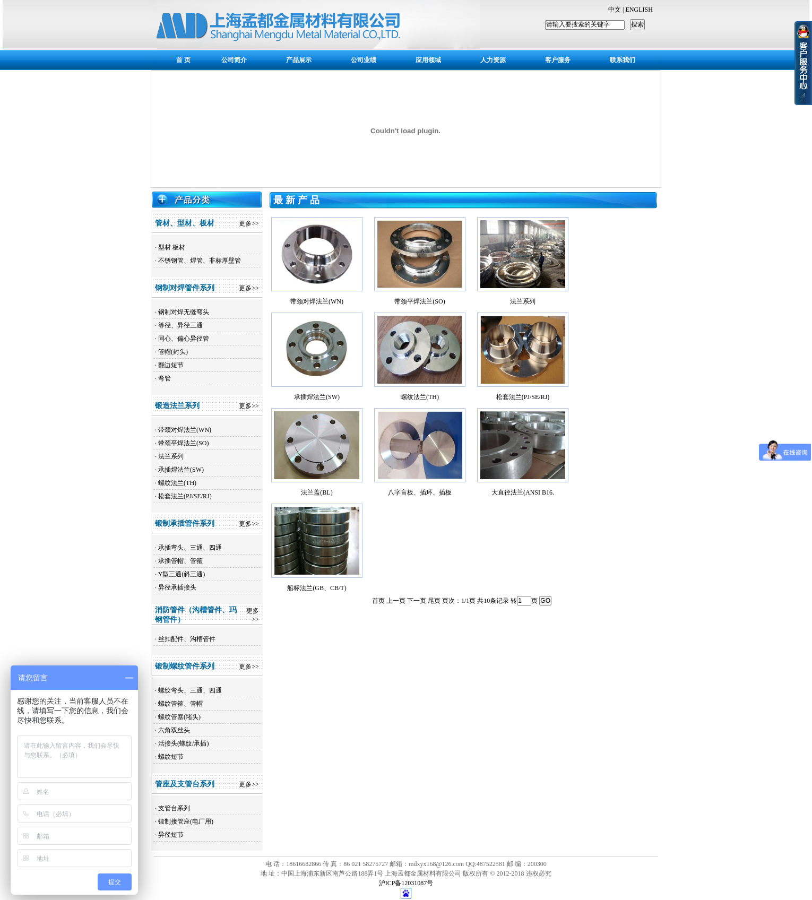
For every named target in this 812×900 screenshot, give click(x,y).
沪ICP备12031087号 (406, 883)
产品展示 (299, 60)
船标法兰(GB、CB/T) (316, 588)
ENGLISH (638, 9)
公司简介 (234, 60)
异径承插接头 (177, 587)
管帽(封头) (173, 352)
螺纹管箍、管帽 (180, 703)
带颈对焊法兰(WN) (184, 430)
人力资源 (493, 60)
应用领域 (428, 60)
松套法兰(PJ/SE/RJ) (185, 496)
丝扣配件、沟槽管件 (186, 639)
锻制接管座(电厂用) (185, 821)
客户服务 (558, 60)
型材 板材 (171, 247)
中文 (614, 9)
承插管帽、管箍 (180, 561)
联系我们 (622, 60)
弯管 (164, 378)
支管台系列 (174, 808)
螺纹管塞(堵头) (179, 717)
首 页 (183, 60)
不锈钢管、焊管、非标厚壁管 (199, 260)
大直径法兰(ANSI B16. (522, 492)
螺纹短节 (171, 756)
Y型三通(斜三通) (181, 574)
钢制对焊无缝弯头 (183, 312)
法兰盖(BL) (316, 492)
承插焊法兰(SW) (181, 469)
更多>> (249, 223)
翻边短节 (171, 365)
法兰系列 (171, 456)
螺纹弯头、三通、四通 (190, 690)
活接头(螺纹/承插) (183, 743)
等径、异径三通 (180, 325)
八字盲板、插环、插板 (420, 492)
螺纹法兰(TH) (177, 483)
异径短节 (171, 834)
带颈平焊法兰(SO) (183, 443)
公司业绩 (363, 60)
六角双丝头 (174, 730)
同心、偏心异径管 (183, 338)
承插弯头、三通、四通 (190, 547)
